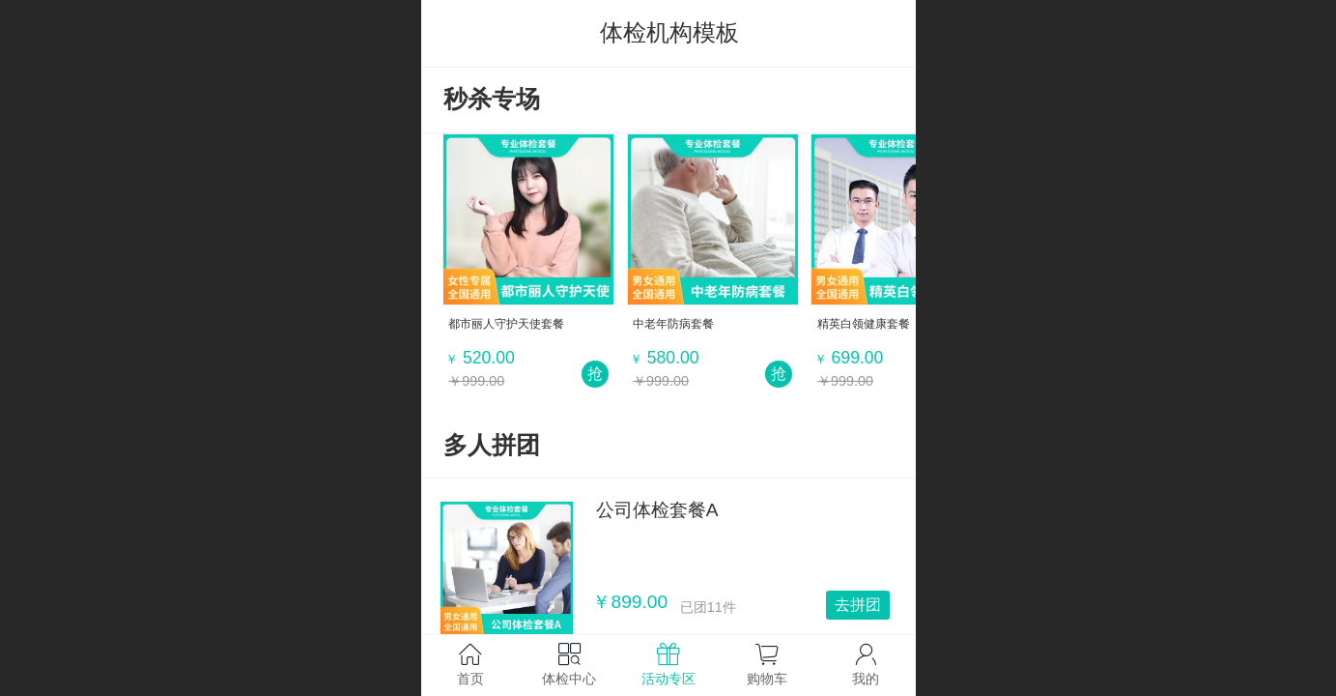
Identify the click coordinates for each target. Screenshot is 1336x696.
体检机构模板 (669, 32)
